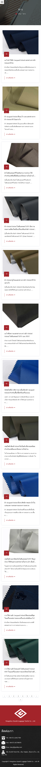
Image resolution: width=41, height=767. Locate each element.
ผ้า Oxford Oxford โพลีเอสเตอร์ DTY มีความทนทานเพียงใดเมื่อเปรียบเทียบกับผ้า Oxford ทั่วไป (20, 229)
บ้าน (19, 14)
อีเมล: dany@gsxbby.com (12, 747)
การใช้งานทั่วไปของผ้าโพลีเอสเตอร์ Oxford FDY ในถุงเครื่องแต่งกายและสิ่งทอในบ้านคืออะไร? (20, 671)
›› (20, 699)
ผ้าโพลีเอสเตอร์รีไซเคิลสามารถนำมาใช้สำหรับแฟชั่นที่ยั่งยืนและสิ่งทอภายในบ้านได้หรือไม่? (20, 175)
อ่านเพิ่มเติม (10, 78)
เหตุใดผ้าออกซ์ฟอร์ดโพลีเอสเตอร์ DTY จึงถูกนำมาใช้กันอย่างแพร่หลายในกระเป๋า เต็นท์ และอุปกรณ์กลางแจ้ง (20, 561)
